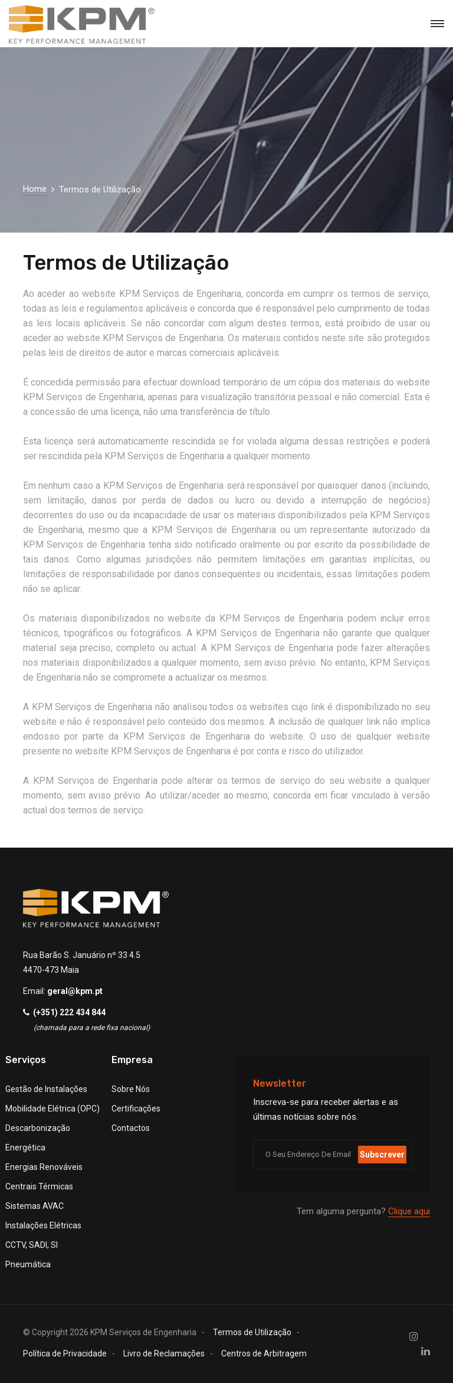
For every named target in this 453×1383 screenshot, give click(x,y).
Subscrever (382, 1154)
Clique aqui (409, 1211)
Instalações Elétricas (43, 1225)
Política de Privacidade (65, 1353)
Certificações (135, 1108)
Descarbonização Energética (37, 1137)
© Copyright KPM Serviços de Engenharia (109, 1332)
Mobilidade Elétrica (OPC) (52, 1108)
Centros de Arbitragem (264, 1353)
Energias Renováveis (44, 1167)
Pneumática (28, 1264)
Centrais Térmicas (39, 1186)
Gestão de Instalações (46, 1089)
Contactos (130, 1128)
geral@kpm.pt (75, 991)
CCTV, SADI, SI (31, 1245)
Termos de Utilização (252, 1332)
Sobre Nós (130, 1089)
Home (35, 189)
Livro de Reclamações (164, 1353)
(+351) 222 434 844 (69, 1012)
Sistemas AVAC (34, 1206)
